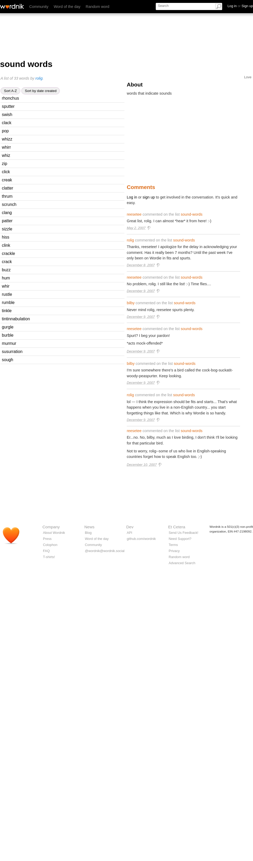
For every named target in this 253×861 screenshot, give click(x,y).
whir (5, 286)
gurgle (7, 327)
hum (6, 278)
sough (7, 359)
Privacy (174, 551)
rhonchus (10, 98)
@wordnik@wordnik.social (104, 551)
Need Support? (180, 539)
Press (47, 539)
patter (7, 221)
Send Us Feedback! (183, 533)
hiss (5, 237)
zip (4, 163)
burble (7, 335)
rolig (38, 78)
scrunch (9, 204)
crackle (8, 253)
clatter (7, 188)
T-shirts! (49, 557)
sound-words (191, 214)
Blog (88, 533)
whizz (7, 139)
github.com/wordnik (141, 539)
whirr (6, 147)
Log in (132, 197)
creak (7, 180)
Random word (97, 6)
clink (6, 245)
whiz (6, 155)
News (89, 527)
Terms (173, 545)
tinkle (7, 310)
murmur (9, 343)
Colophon (50, 545)
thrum (7, 196)
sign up (149, 197)
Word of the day (67, 6)
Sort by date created (40, 91)
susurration (12, 351)
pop (5, 131)
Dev (129, 527)
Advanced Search (182, 563)
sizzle (7, 229)
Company (51, 527)
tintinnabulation (16, 319)
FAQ (46, 551)
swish (7, 114)
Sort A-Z (10, 91)
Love (247, 77)
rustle (7, 294)
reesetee (134, 214)
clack (6, 122)
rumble (8, 302)
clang (7, 212)
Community (38, 6)
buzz (6, 270)
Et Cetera (176, 527)
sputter (8, 106)
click (6, 172)
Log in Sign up (240, 6)
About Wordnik (54, 533)
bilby (131, 303)
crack (7, 261)
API (129, 533)
